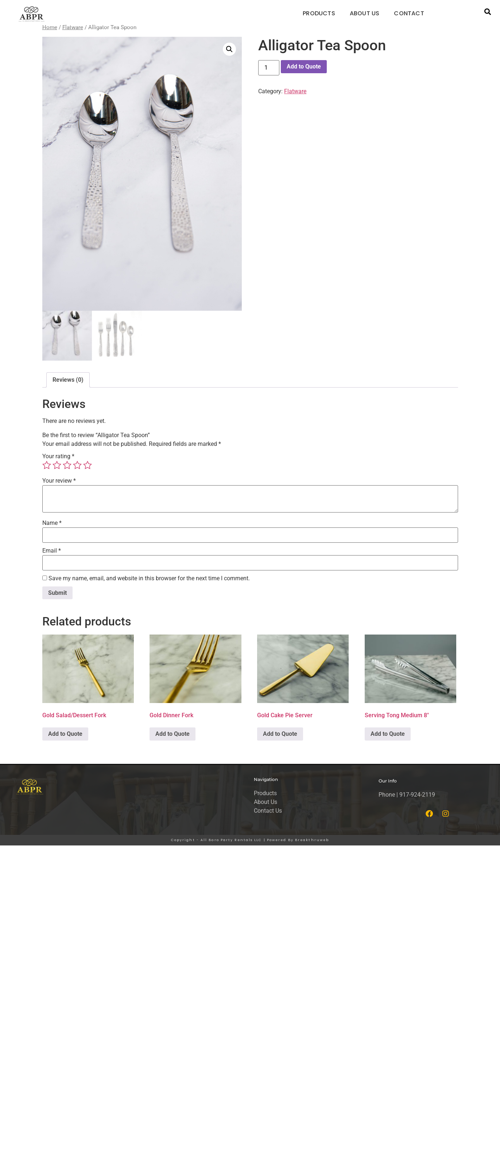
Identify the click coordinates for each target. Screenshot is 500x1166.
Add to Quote (304, 66)
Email (51, 552)
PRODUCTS (319, 13)
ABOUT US (365, 13)
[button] (487, 12)
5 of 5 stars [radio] (87, 466)
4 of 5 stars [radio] (77, 466)
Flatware (72, 27)
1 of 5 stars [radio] (46, 466)
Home (49, 27)
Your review (59, 483)
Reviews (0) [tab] (68, 381)
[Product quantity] (268, 67)
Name (52, 525)
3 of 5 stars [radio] (67, 466)
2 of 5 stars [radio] (57, 466)
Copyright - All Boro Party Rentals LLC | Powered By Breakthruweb (250, 842)
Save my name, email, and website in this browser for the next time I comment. (149, 580)
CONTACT (409, 13)
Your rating (58, 458)
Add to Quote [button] (65, 735)
